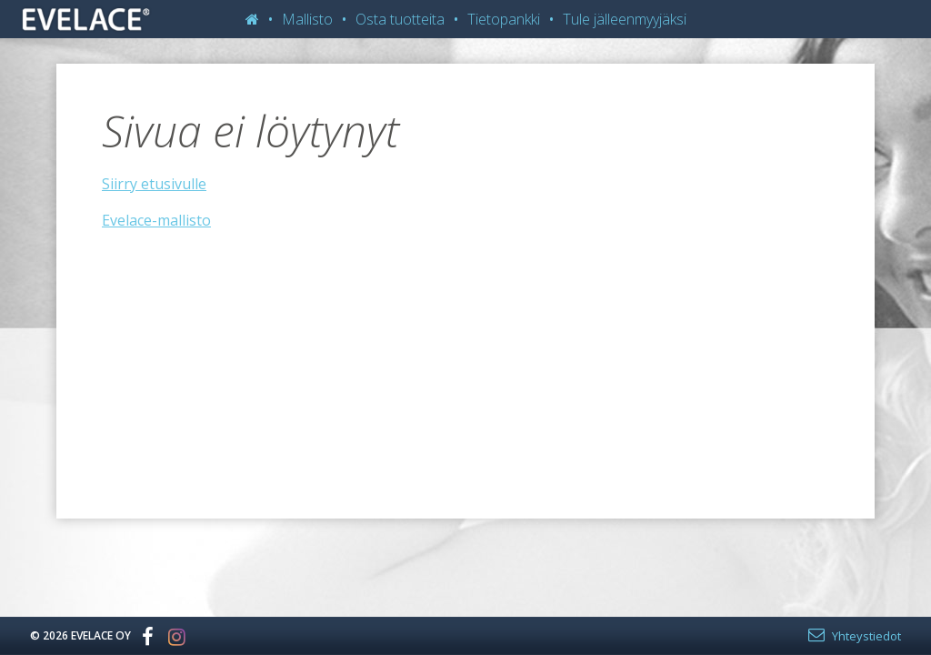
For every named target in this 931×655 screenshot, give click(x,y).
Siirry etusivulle (154, 184)
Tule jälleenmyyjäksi (624, 19)
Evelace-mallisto (156, 220)
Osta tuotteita (400, 19)
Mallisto (307, 19)
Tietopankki (503, 19)
